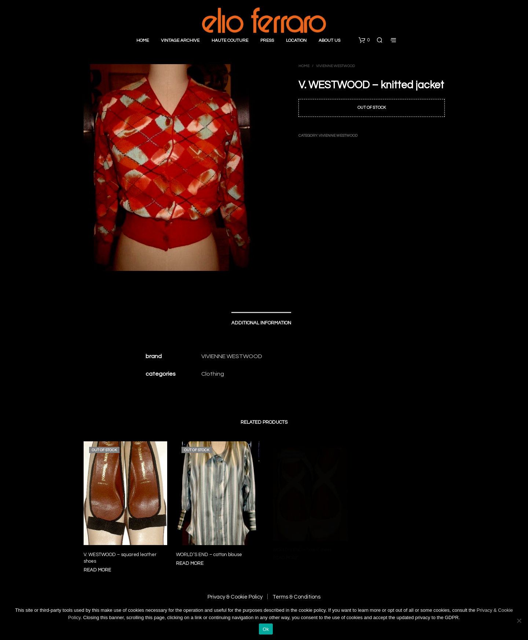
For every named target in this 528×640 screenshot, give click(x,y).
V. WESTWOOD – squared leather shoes (120, 558)
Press (267, 40)
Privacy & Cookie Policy (235, 597)
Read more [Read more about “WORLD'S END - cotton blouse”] (192, 559)
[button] (364, 40)
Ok (266, 629)
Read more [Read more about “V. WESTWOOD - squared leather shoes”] (97, 570)
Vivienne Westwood (335, 66)
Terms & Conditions (296, 597)
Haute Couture (230, 40)
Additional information (261, 322)
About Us (329, 40)
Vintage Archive (180, 40)
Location (296, 40)
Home (142, 40)
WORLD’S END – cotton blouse (210, 551)
